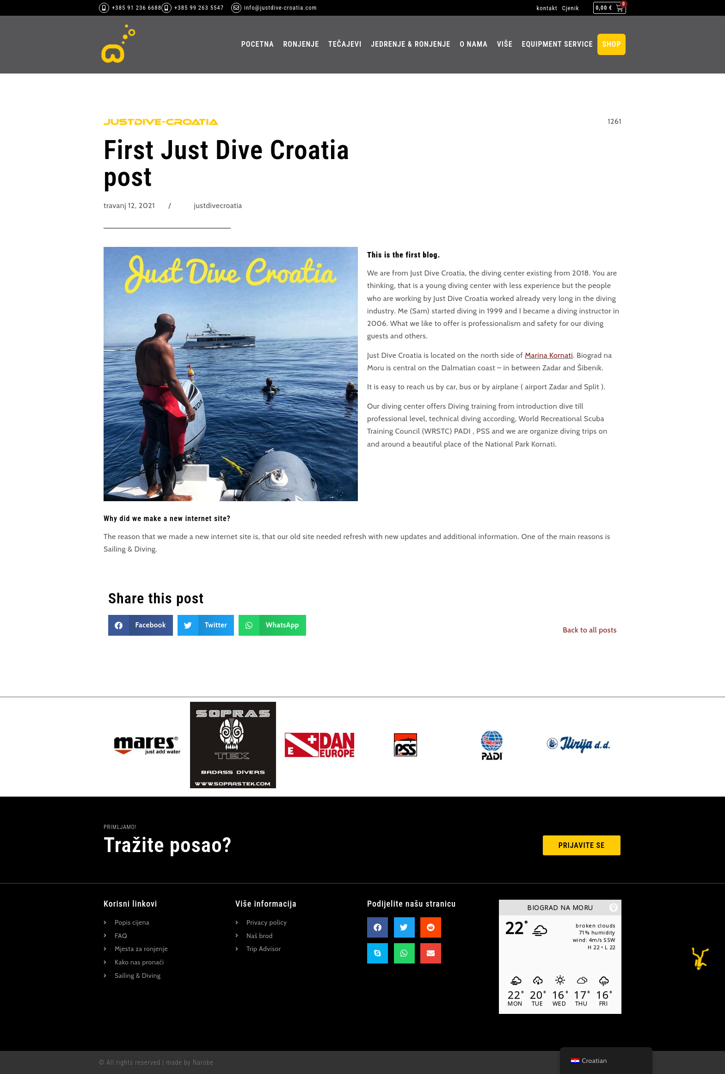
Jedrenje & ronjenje (410, 44)
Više (505, 44)
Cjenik (570, 8)
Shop (611, 44)
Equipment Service (557, 44)
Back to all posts (590, 630)
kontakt (547, 8)
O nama (474, 44)
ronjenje (301, 44)
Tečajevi (345, 44)
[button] (140, 625)
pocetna (257, 44)
